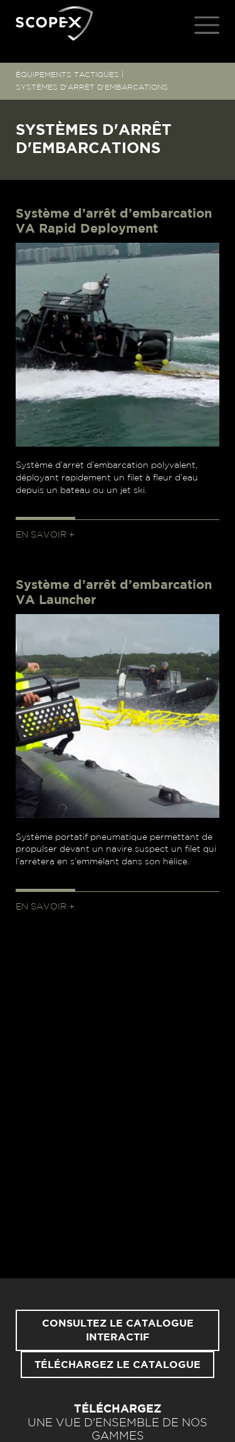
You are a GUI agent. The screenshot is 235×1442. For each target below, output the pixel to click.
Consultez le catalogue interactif (118, 1330)
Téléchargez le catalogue (117, 1365)
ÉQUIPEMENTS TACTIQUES (67, 74)
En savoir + (45, 535)
